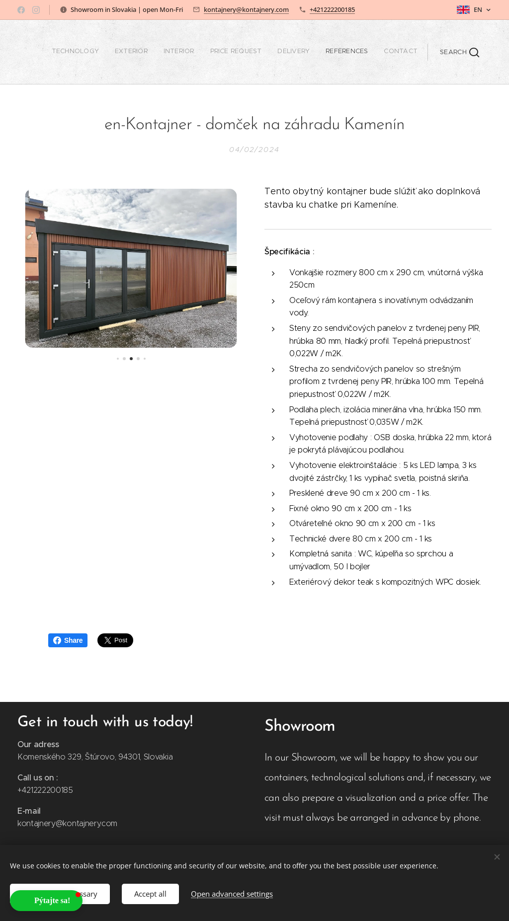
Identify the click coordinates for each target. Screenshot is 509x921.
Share (68, 640)
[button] (459, 52)
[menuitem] (325, 52)
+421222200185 (332, 9)
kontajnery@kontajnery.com (246, 9)
